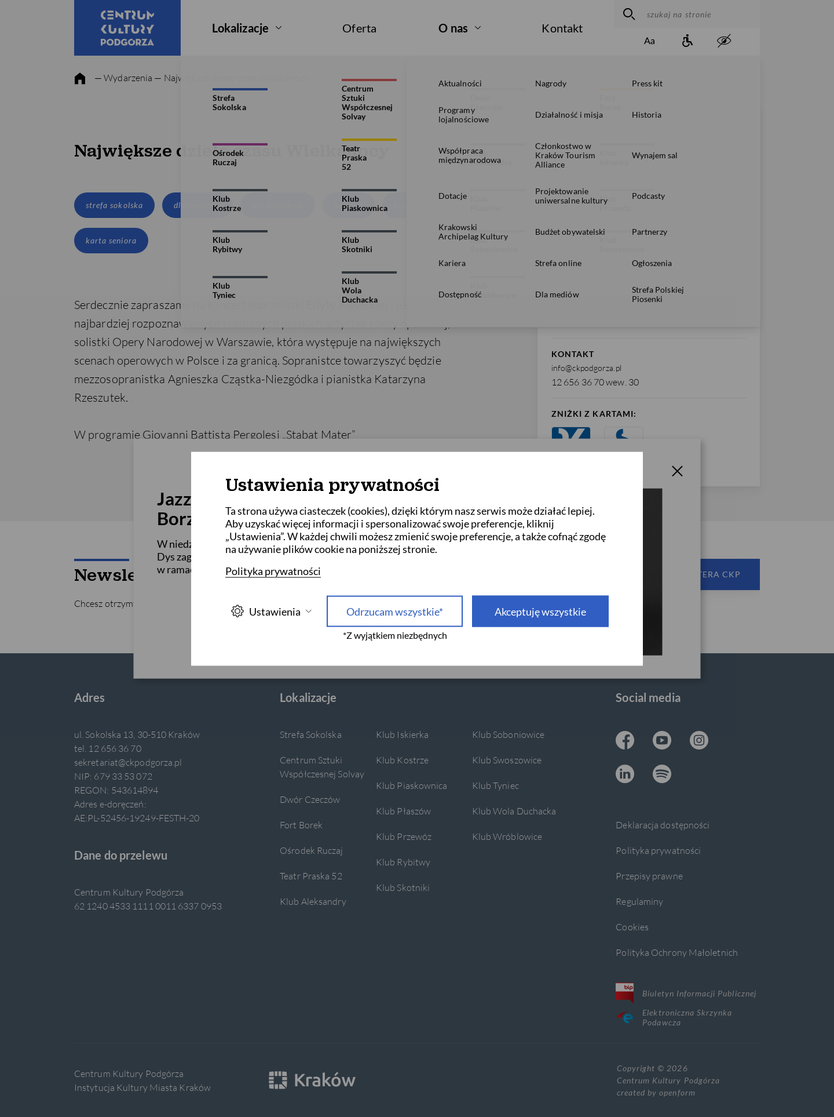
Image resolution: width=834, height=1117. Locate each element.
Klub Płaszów (403, 810)
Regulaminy (639, 901)
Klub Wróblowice (507, 836)
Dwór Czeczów (310, 799)
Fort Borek (301, 824)
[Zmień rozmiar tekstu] (650, 41)
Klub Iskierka (402, 734)
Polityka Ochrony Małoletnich (677, 952)
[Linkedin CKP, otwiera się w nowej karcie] (625, 775)
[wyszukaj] (627, 14)
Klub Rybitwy (403, 861)
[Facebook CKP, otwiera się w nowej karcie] (625, 741)
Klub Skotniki (403, 887)
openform (677, 1092)
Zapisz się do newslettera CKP (666, 574)
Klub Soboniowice (508, 734)
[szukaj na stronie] (700, 14)
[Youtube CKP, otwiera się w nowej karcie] (662, 741)
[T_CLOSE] (677, 472)
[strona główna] (80, 79)
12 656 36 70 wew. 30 (595, 381)
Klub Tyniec (495, 785)
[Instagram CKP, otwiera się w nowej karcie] (699, 741)
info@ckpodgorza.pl (586, 368)
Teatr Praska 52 (311, 875)
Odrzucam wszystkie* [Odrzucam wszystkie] (394, 611)
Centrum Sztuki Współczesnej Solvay (322, 766)
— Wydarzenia (123, 77)
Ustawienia (271, 611)
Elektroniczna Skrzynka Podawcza (674, 1017)
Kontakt (562, 28)
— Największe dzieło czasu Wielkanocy (231, 77)
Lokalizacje (240, 28)
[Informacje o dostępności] (687, 41)
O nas (453, 28)
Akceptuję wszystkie (540, 611)
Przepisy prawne (649, 875)
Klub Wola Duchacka (514, 810)
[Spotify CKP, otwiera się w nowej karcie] (662, 775)
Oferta (359, 28)
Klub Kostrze (402, 759)
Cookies (632, 926)
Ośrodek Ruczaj (311, 850)
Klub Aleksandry (313, 901)
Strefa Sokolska (310, 734)
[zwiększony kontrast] (724, 41)
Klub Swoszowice (507, 759)
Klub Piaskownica (412, 785)
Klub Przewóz (403, 836)
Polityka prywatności (658, 850)
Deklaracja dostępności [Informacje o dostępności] (662, 824)
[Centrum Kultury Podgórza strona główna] (127, 28)
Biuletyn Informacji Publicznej (686, 993)
